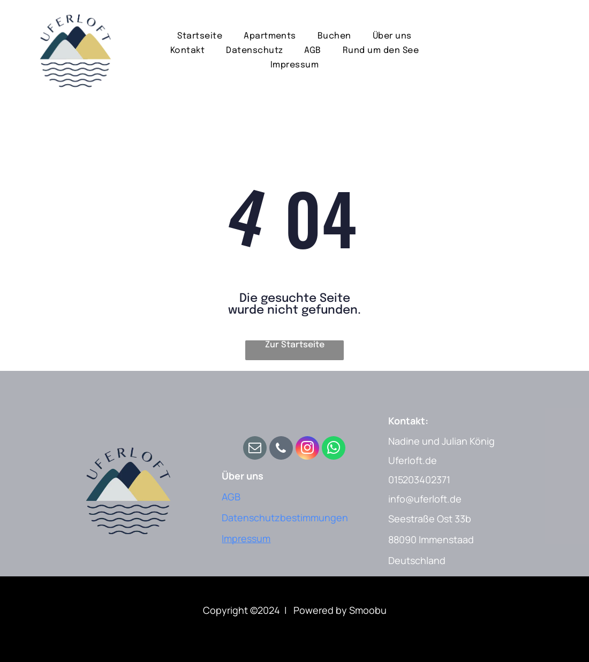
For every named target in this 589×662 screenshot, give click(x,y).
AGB (231, 496)
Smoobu (368, 610)
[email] (255, 449)
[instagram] (307, 449)
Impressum (246, 538)
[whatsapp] (333, 449)
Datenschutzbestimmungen (285, 517)
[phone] (281, 449)
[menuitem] (200, 35)
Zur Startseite (294, 344)
